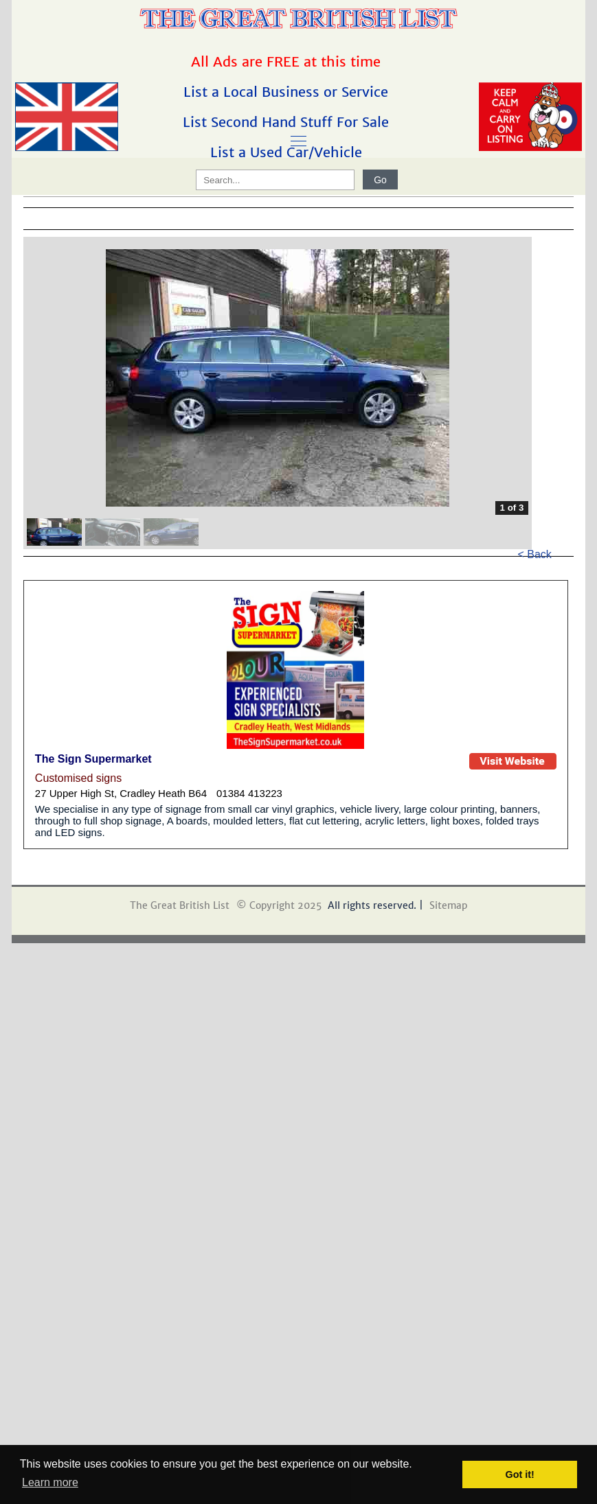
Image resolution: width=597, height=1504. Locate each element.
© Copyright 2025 (279, 905)
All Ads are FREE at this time (288, 61)
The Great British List (179, 905)
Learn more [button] (50, 1482)
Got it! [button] (520, 1474)
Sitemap (448, 905)
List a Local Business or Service (287, 91)
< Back (535, 554)
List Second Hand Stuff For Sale (288, 121)
